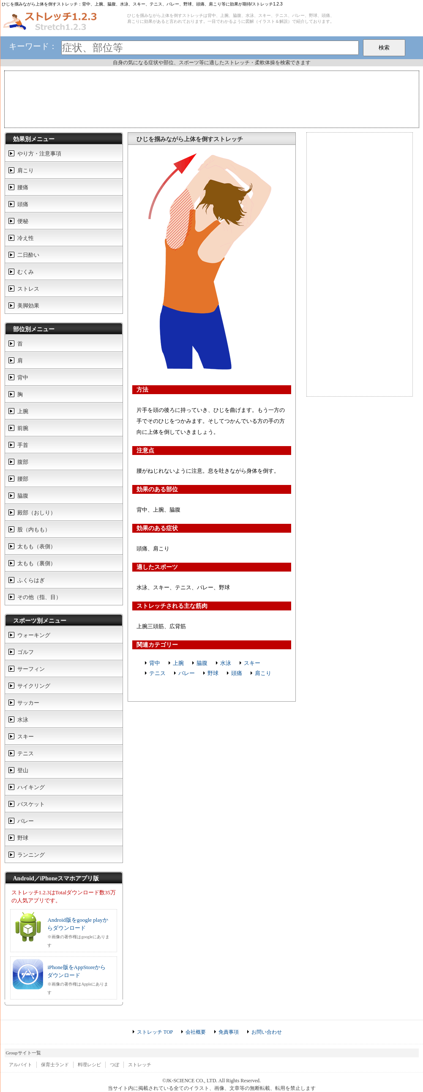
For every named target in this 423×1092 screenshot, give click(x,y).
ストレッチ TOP (155, 1032)
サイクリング (33, 686)
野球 (212, 673)
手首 (22, 445)
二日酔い (28, 255)
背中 (154, 663)
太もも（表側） (36, 546)
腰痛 (22, 187)
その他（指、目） (39, 597)
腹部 (22, 462)
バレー (186, 673)
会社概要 (196, 1032)
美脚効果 (28, 305)
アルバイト (20, 1064)
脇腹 (201, 663)
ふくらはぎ (31, 580)
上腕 (178, 663)
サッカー (28, 703)
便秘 (22, 221)
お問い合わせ (266, 1032)
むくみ (25, 272)
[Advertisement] (212, 98)
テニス (157, 673)
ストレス (28, 289)
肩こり (263, 673)
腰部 (22, 479)
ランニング (31, 855)
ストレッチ (139, 1064)
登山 (22, 770)
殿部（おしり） (36, 512)
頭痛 (236, 673)
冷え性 (25, 238)
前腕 (22, 428)
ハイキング (31, 787)
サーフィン (31, 669)
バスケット (31, 804)
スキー (252, 663)
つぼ (114, 1064)
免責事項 (228, 1032)
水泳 (225, 663)
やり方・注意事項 (39, 153)
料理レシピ (89, 1064)
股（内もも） (33, 529)
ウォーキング (33, 635)
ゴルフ (25, 652)
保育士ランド (55, 1064)
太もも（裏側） (36, 563)
